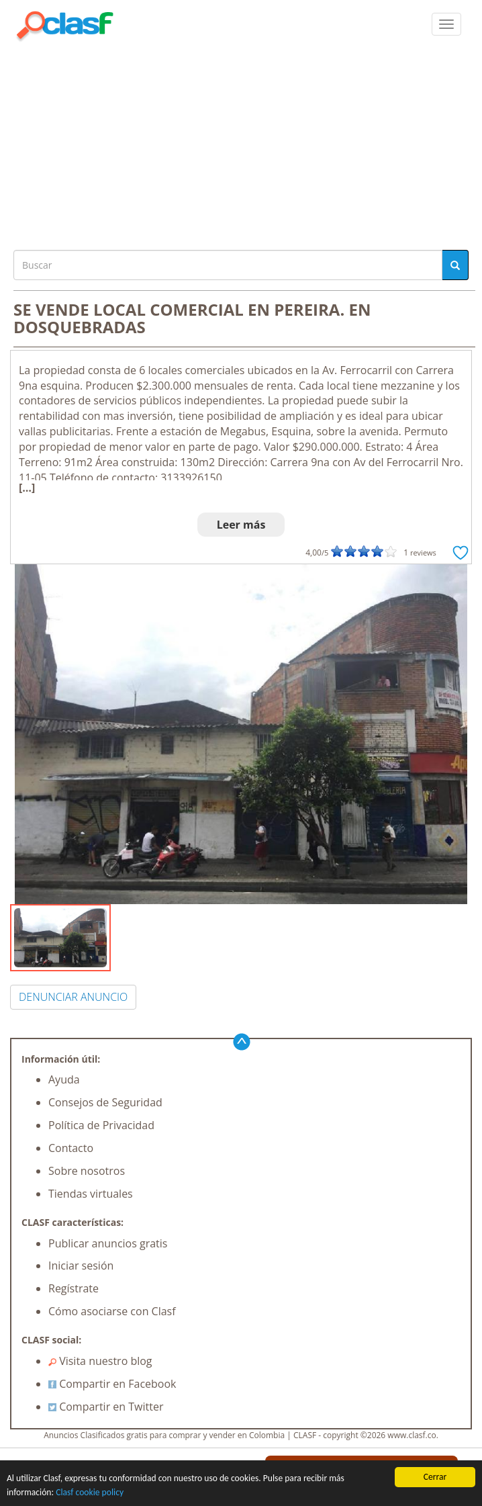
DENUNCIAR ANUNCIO (73, 996)
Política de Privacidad (101, 1125)
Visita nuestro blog (100, 1361)
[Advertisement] (241, 142)
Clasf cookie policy (90, 1494)
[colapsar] (446, 24)
